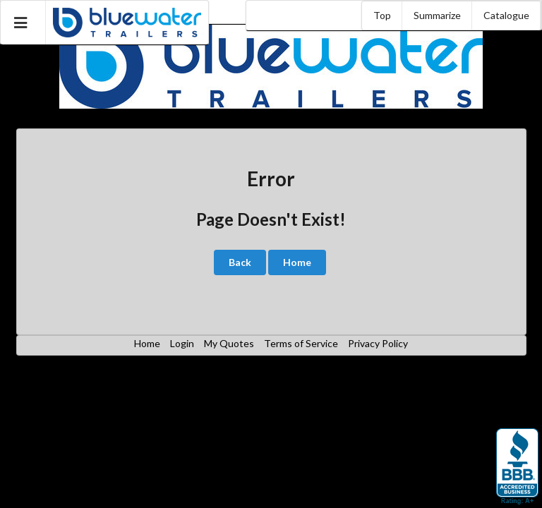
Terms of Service (301, 343)
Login (182, 343)
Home (297, 262)
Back (240, 262)
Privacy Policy (378, 343)
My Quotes (229, 343)
